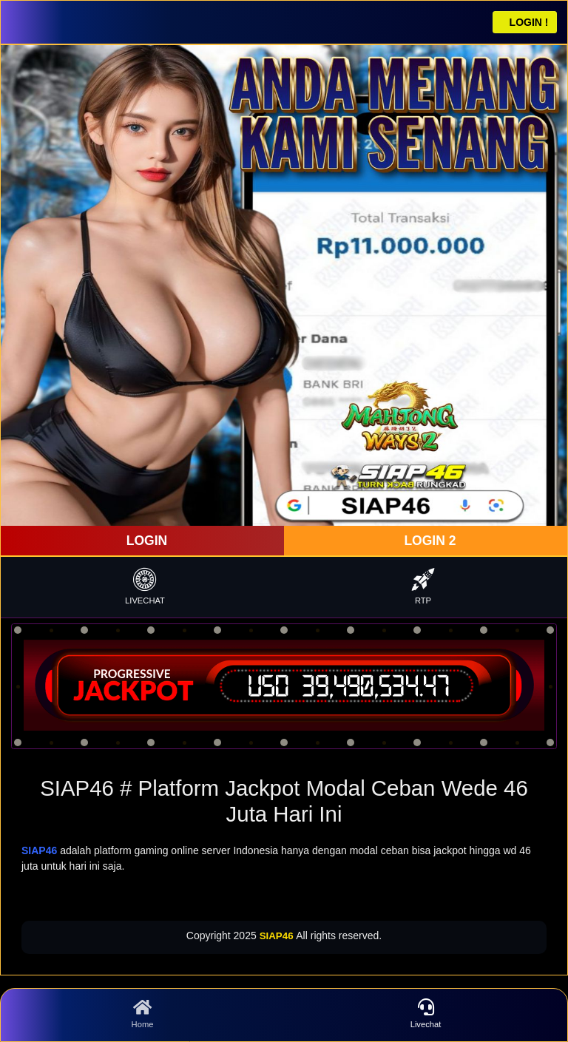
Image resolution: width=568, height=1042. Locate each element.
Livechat (425, 1014)
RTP (423, 586)
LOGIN (145, 540)
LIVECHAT (145, 586)
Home (142, 1014)
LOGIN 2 (428, 540)
